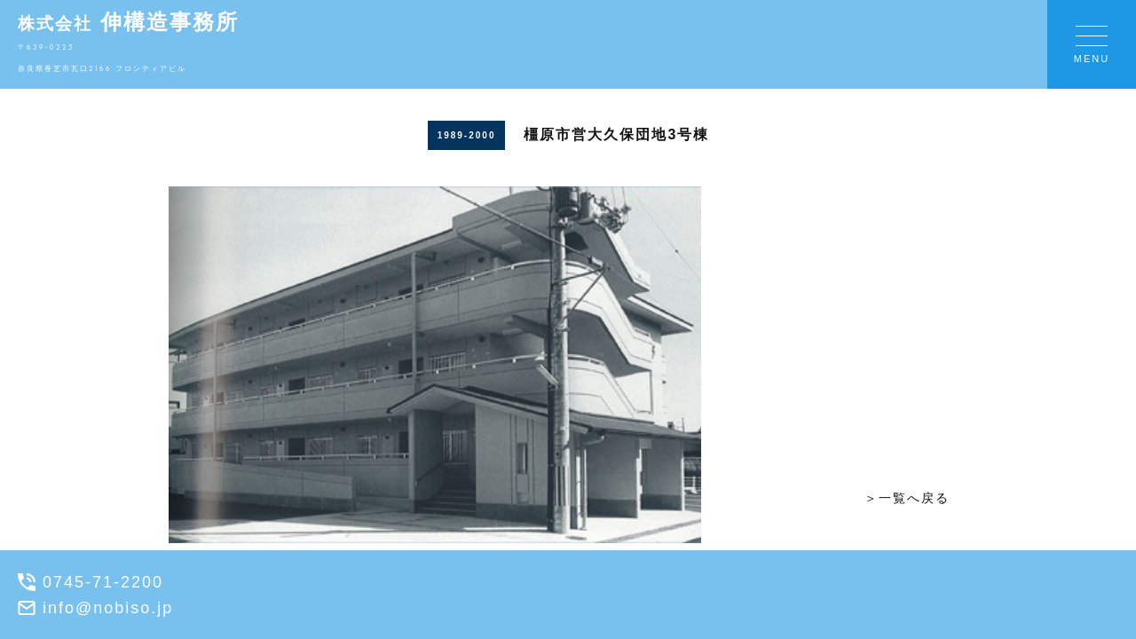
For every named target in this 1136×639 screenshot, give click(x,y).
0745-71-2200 (90, 582)
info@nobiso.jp (95, 608)
